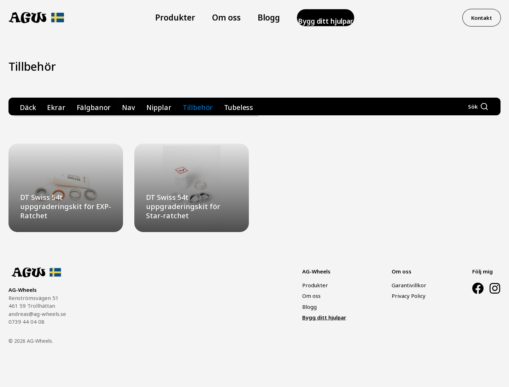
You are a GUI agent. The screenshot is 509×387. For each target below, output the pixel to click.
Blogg (256, 17)
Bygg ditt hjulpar (310, 17)
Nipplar (134, 106)
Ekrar (50, 106)
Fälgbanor (80, 106)
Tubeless (199, 106)
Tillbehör (166, 106)
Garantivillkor (409, 285)
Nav (109, 106)
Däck (26, 106)
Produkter (182, 17)
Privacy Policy (409, 295)
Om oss (222, 17)
